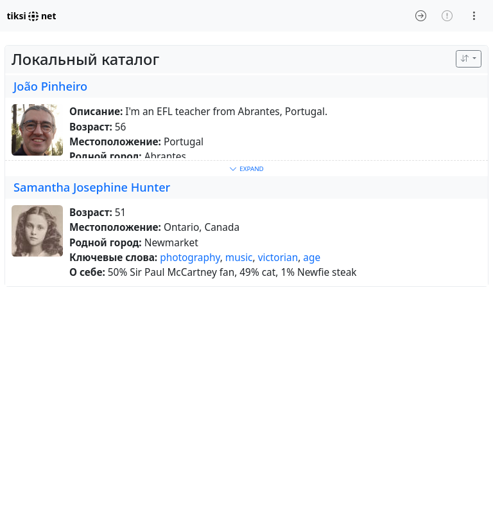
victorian (278, 257)
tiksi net (31, 16)
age (311, 257)
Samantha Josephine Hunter (91, 187)
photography (190, 257)
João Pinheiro (50, 86)
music (239, 257)
